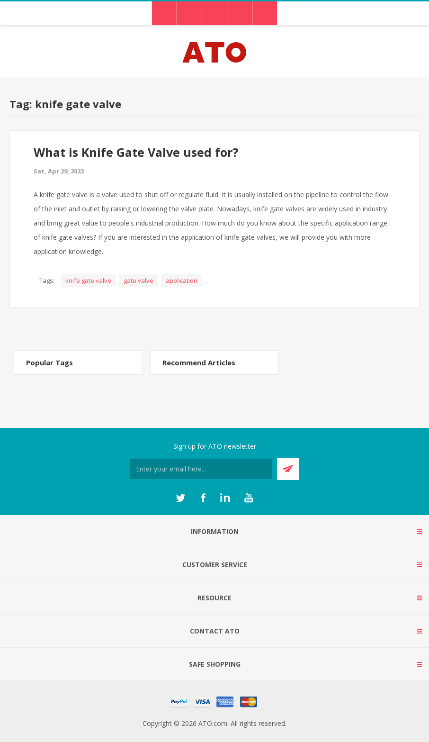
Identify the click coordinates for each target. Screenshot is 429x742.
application (181, 280)
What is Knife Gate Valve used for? (136, 152)
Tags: (46, 280)
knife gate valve (88, 280)
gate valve (138, 280)
